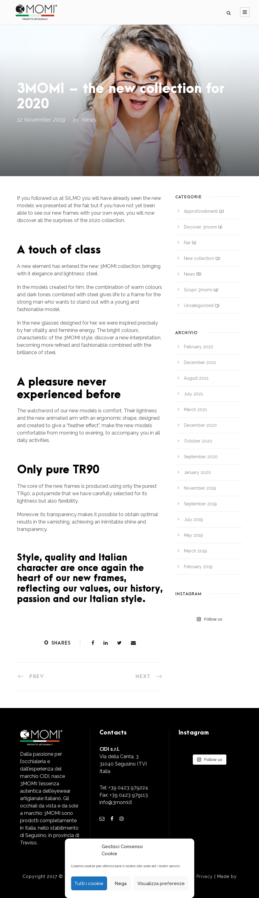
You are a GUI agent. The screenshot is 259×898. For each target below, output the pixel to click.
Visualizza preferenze (161, 883)
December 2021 (200, 362)
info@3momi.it (115, 802)
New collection (199, 258)
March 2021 (195, 409)
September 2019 (200, 503)
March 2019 (195, 550)
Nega (121, 883)
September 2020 (201, 456)
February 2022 (198, 346)
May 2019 (193, 535)
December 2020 (200, 425)
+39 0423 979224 (128, 788)
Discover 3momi (200, 226)
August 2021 (196, 378)
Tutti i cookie (88, 883)
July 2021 (193, 393)
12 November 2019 (41, 119)
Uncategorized (198, 305)
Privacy (204, 876)
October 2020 (198, 441)
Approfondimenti (201, 211)
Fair (187, 242)
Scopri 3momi (198, 289)
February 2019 (198, 566)
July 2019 (193, 519)
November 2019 (200, 488)
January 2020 (197, 472)
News (89, 119)
